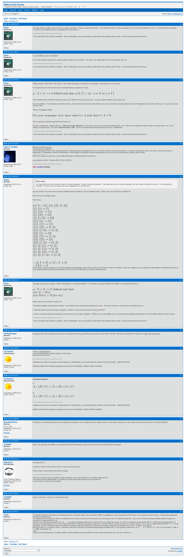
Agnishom (8, 462)
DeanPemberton (10, 422)
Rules (20, 10)
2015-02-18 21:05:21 (11, 493)
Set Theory (23, 18)
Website (7, 433)
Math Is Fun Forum (14, 4)
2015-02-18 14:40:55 (11, 441)
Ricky (6, 28)
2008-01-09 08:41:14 (11, 330)
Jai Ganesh (8, 352)
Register (35, 10)
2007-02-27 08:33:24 (11, 280)
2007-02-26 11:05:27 (11, 52)
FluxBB (179, 551)
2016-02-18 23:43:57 (11, 511)
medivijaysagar (10, 334)
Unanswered (177, 14)
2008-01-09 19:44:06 (11, 348)
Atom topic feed (176, 548)
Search (26, 10)
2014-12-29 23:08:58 (11, 419)
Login (42, 10)
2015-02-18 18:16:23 (11, 459)
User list (13, 10)
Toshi (6, 515)
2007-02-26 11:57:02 (11, 80)
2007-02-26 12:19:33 (11, 143)
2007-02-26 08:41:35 (11, 24)
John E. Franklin (11, 147)
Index (6, 10)
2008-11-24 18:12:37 (11, 375)
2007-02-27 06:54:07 (11, 176)
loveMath (8, 444)
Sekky (6, 180)
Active (169, 14)
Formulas (13, 18)
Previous (12, 21)
